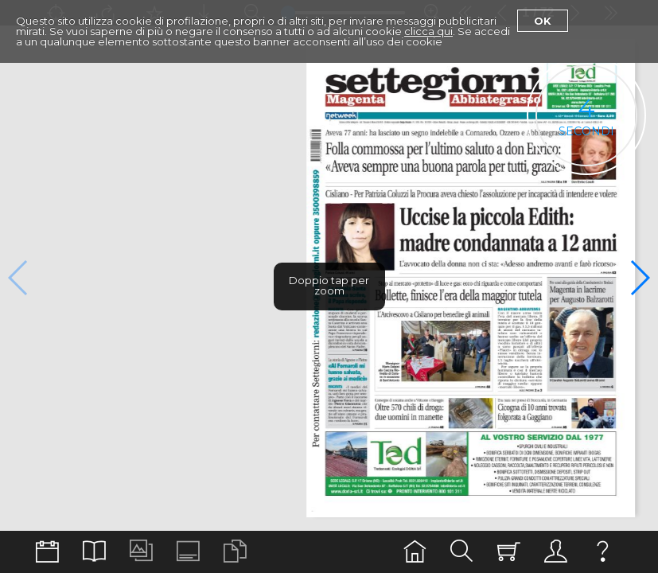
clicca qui (428, 31)
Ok (542, 20)
